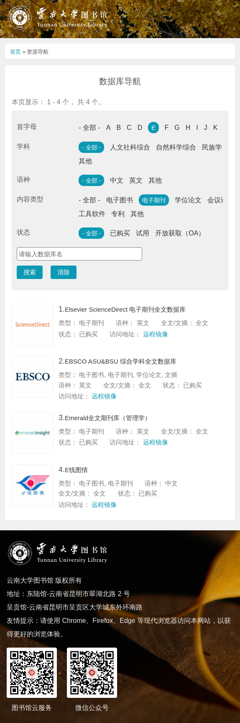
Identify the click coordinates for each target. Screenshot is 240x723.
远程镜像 (155, 334)
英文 (136, 180)
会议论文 (220, 200)
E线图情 (76, 469)
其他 (85, 161)
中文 (116, 180)
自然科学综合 (176, 147)
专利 (118, 213)
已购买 (120, 233)
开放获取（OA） (180, 233)
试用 (142, 233)
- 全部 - (89, 127)
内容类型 (30, 199)
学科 (23, 146)
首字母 (27, 126)
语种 (23, 179)
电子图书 (119, 200)
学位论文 (188, 200)
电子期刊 (154, 200)
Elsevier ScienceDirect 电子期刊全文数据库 (125, 309)
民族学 (212, 147)
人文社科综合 (130, 147)
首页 (15, 52)
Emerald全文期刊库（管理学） (108, 417)
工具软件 (92, 213)
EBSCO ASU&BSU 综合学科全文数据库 (120, 361)
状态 (23, 232)
